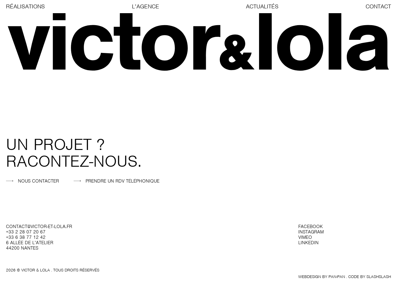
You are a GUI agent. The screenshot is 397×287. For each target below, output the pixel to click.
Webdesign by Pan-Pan (321, 276)
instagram (311, 232)
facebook (310, 227)
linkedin (308, 243)
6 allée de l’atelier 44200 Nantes (29, 245)
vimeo (305, 237)
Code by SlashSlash (369, 276)
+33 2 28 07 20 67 (25, 232)
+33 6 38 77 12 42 (25, 237)
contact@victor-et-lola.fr (39, 226)
